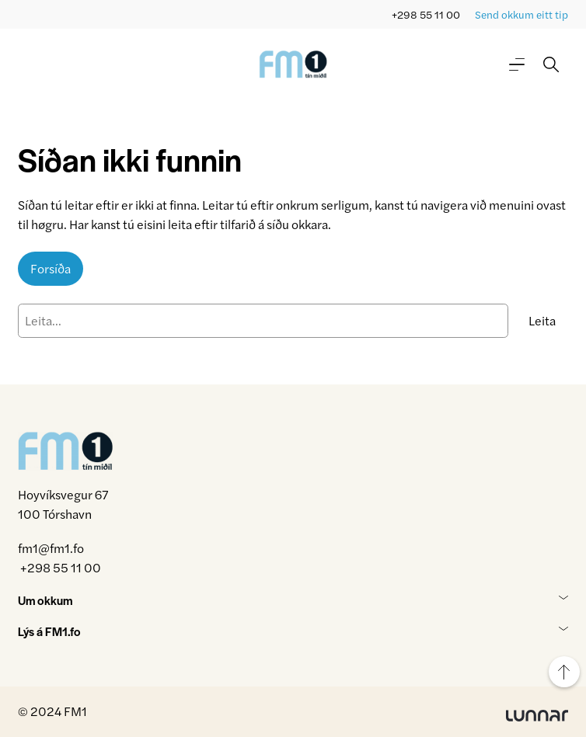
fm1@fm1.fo (51, 548)
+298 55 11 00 (426, 14)
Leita (542, 320)
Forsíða (50, 268)
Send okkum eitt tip (521, 14)
